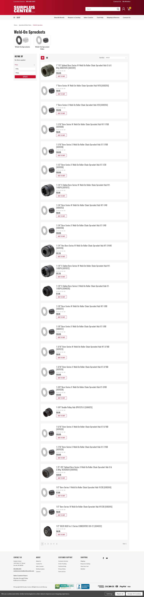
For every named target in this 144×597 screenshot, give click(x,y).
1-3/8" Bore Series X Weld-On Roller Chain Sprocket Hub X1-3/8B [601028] (81, 388)
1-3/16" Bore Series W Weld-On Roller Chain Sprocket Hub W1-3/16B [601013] (82, 348)
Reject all (120, 594)
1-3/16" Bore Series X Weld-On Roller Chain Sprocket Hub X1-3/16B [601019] (82, 368)
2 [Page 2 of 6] (45, 546)
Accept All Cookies (134, 594)
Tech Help (100, 17)
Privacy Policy (62, 571)
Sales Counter (88, 17)
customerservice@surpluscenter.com (24, 573)
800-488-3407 (17, 570)
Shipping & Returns (113, 17)
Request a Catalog (74, 17)
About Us (38, 563)
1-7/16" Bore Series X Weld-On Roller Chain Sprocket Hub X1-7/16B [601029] (82, 448)
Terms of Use (62, 573)
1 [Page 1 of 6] (42, 546)
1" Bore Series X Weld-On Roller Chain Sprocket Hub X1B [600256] (82, 104)
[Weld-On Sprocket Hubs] (42, 40)
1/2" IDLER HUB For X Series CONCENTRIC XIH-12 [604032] (79, 526)
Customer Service (63, 563)
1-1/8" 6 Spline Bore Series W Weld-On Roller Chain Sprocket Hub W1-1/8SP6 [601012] (83, 267)
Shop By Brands (59, 17)
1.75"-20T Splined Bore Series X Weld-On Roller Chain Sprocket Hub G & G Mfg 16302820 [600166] (84, 468)
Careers (38, 573)
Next (125, 546)
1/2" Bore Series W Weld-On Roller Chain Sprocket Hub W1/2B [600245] (84, 506)
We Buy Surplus (40, 571)
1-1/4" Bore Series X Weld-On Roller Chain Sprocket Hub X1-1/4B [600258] (81, 226)
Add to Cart (61, 76)
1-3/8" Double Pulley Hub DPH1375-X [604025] (74, 407)
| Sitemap (44, 589)
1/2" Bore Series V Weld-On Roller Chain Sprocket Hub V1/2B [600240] (83, 487)
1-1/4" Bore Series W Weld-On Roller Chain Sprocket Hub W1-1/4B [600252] (81, 206)
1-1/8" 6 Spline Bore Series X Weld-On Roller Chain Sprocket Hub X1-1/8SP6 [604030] (82, 287)
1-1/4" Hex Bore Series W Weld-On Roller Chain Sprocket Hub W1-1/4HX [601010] (84, 247)
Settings (109, 594)
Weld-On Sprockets (37, 25)
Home (15, 25)
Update (25, 77)
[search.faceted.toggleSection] (25, 65)
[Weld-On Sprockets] (22, 40)
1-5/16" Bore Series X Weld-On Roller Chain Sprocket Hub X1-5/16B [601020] (82, 428)
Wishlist (83, 571)
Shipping (83, 563)
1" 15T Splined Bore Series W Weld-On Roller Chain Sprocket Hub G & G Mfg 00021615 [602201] (83, 66)
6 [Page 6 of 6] (56, 546)
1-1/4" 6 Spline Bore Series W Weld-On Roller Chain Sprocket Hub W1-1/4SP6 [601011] (83, 186)
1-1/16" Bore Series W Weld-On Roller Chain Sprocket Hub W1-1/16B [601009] (82, 125)
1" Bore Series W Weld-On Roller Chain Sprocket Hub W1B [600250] (82, 85)
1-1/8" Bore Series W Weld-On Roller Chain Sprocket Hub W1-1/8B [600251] (81, 307)
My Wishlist (126, 1)
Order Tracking (62, 565)
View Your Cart (84, 568)
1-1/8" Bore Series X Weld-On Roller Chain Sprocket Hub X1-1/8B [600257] (81, 327)
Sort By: (101, 57)
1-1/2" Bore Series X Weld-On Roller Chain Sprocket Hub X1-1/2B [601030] (81, 166)
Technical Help (62, 568)
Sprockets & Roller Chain (25, 25)
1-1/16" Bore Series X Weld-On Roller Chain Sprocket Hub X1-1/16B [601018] (82, 145)
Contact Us (117, 1)
